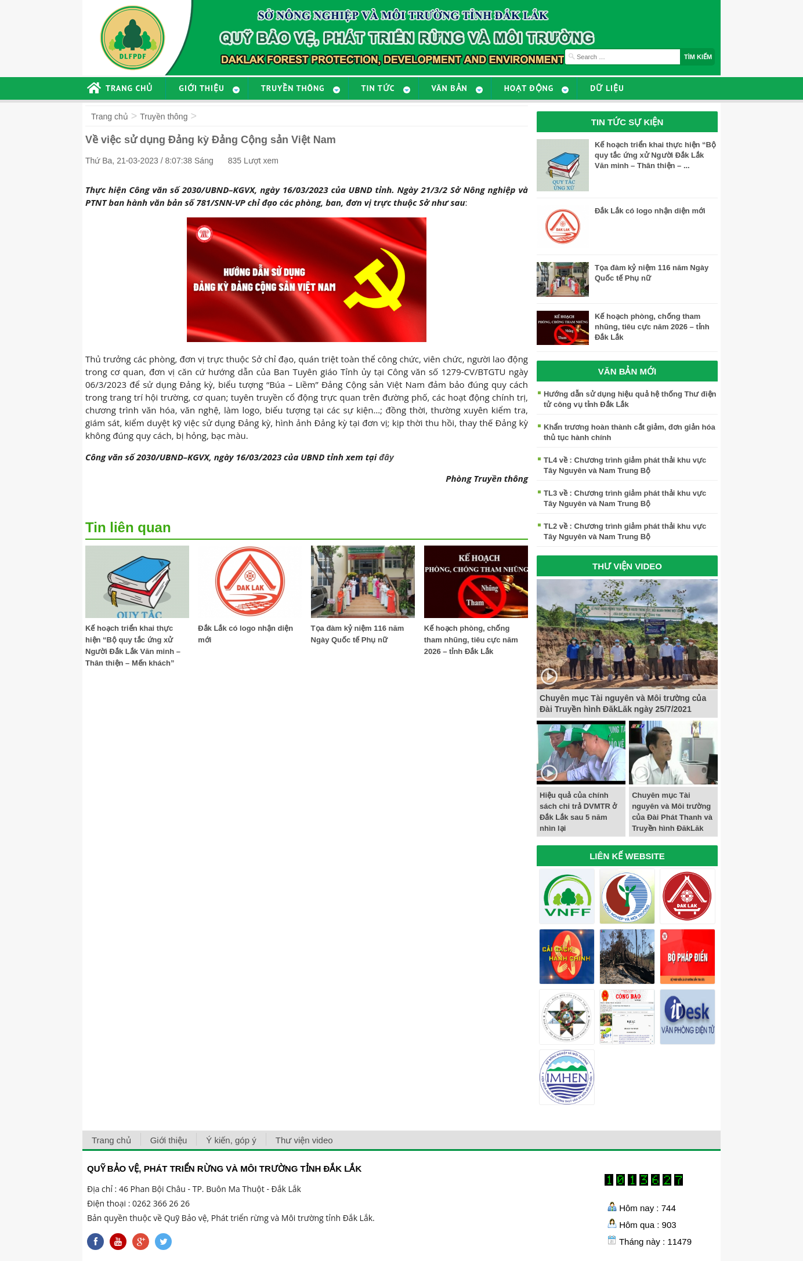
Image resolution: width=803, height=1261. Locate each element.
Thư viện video (304, 1140)
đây (386, 457)
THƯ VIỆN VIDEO (627, 566)
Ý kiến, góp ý (231, 1140)
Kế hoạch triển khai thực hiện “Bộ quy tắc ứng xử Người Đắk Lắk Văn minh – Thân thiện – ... (655, 155)
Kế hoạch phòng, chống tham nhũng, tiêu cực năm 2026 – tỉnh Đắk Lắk (471, 640)
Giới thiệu (168, 1140)
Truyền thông (163, 116)
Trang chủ (109, 116)
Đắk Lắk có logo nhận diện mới (650, 210)
